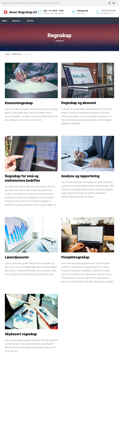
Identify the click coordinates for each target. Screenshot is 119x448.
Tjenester (16, 21)
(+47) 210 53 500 (108, 11)
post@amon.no (107, 13)
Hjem (4, 21)
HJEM (7, 54)
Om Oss (30, 21)
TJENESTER (16, 54)
